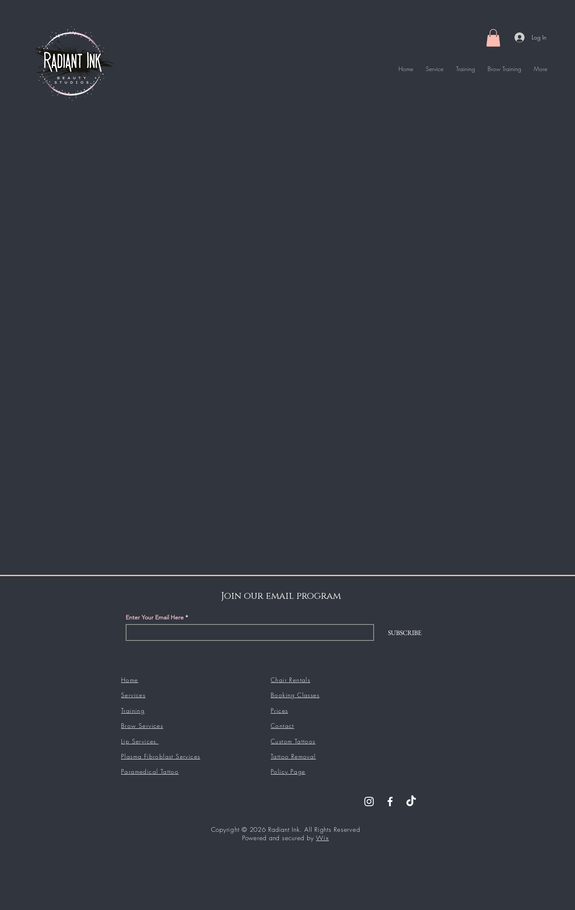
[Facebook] (390, 801)
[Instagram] (369, 801)
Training (133, 710)
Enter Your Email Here (155, 617)
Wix (322, 838)
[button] (493, 38)
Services (133, 695)
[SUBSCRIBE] (404, 632)
